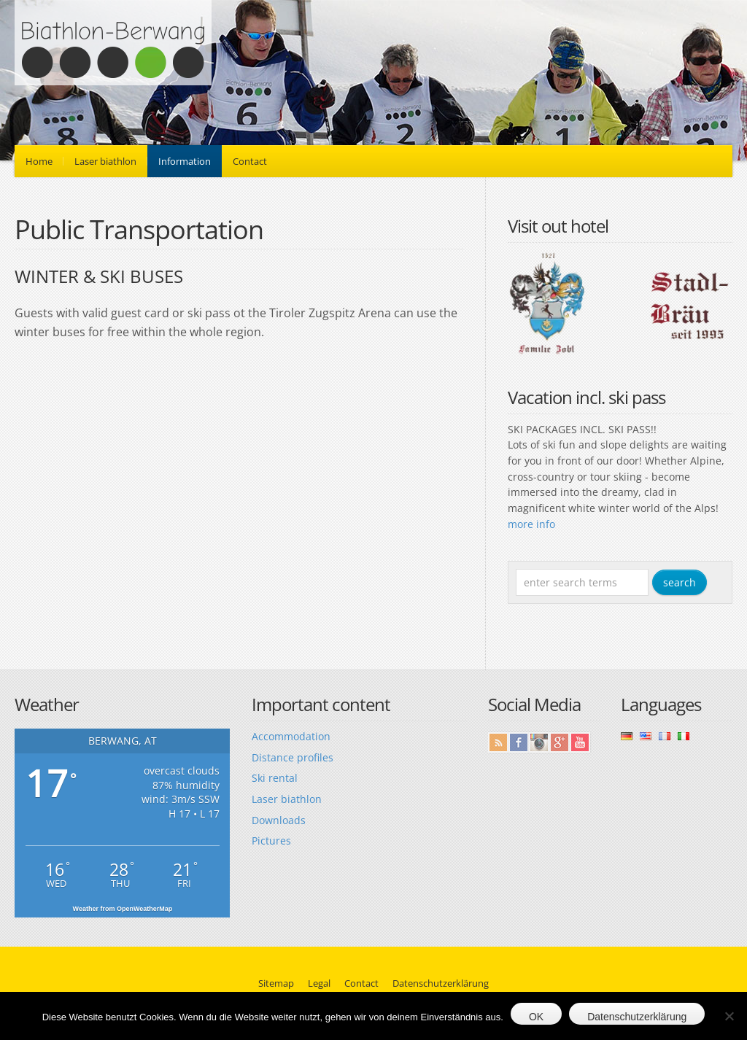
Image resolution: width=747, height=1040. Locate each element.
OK (536, 1016)
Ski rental (275, 778)
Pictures (271, 840)
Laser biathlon (105, 161)
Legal (319, 983)
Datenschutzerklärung (440, 983)
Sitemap (276, 983)
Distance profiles (292, 757)
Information (184, 161)
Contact (250, 161)
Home (39, 161)
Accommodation (291, 736)
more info (531, 524)
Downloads (279, 820)
